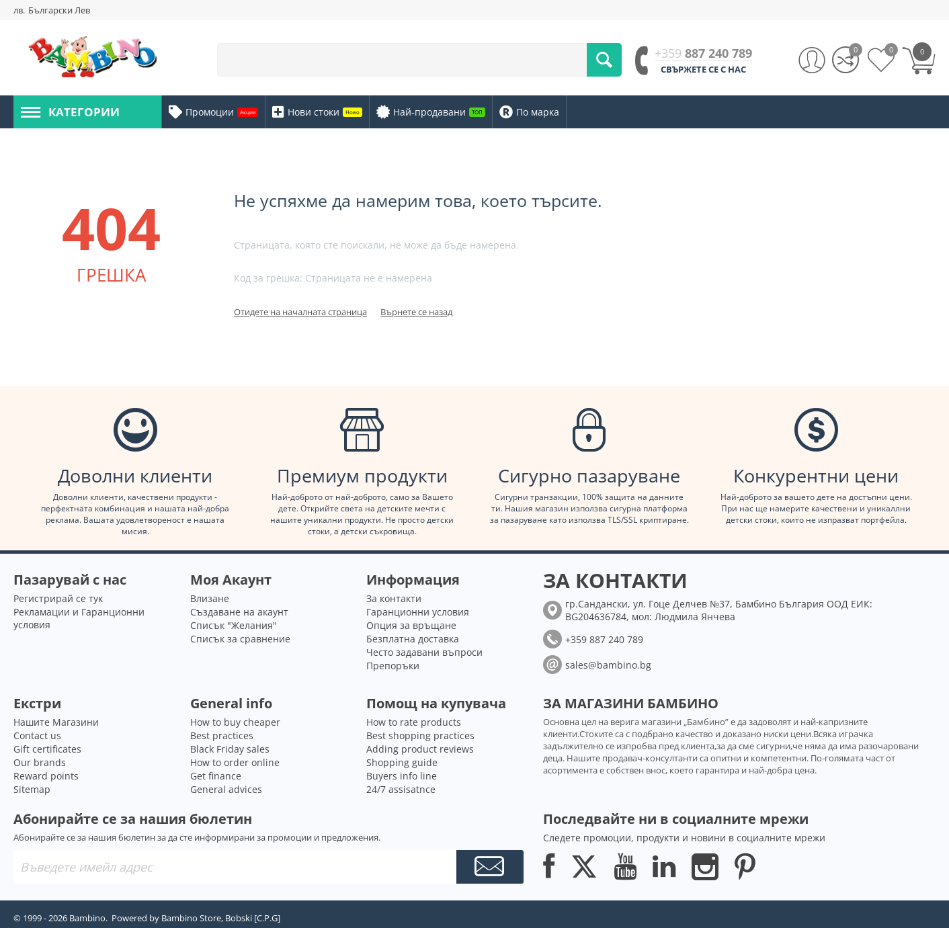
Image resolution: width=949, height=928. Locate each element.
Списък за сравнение (240, 638)
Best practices (221, 735)
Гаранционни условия (417, 611)
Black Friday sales (230, 749)
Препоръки (392, 665)
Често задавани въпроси (424, 652)
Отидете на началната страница (300, 312)
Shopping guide (402, 762)
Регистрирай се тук (58, 598)
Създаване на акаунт (239, 611)
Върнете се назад (416, 312)
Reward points (46, 775)
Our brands (39, 762)
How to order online (235, 762)
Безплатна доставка (412, 638)
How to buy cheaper (235, 722)
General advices (226, 789)
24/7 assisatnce (401, 789)
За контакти (393, 598)
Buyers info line (401, 775)
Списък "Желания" (233, 625)
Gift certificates (47, 749)
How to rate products (413, 722)
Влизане (209, 598)
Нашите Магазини (56, 722)
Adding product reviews (420, 749)
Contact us (37, 735)
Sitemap (31, 789)
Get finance (215, 775)
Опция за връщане (411, 625)
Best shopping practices (420, 735)
